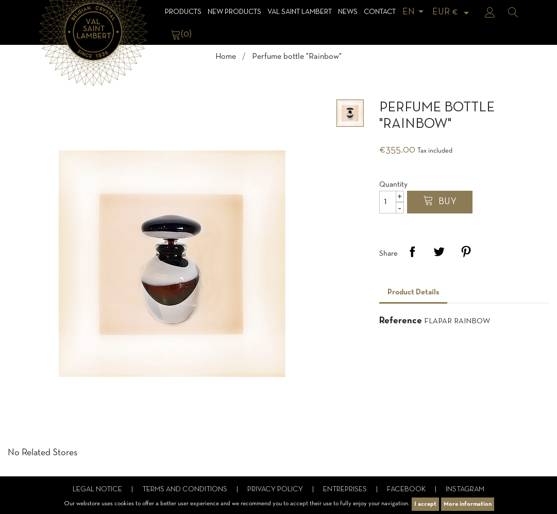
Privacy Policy (276, 489)
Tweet (439, 251)
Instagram (465, 489)
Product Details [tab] (413, 292)
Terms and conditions (185, 489)
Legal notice (98, 489)
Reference (400, 321)
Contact (380, 12)
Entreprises (345, 489)
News (348, 12)
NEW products (234, 12)
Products (183, 12)
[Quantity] (391, 202)
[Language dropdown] (414, 12)
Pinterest (465, 251)
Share (412, 251)
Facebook (407, 489)
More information (468, 504)
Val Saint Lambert (299, 12)
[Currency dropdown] (452, 12)
